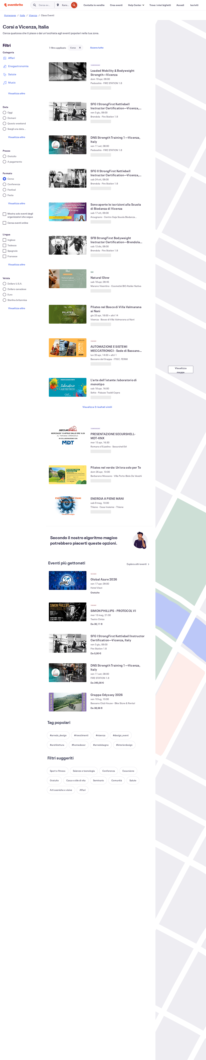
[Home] (13, 5)
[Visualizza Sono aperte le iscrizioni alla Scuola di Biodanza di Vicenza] (67, 211)
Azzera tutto (97, 47)
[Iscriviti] (194, 5)
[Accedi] (180, 5)
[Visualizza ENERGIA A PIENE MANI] (67, 505)
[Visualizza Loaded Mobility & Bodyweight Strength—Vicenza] (67, 71)
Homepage (10, 15)
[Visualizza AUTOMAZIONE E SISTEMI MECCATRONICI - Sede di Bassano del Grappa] (67, 347)
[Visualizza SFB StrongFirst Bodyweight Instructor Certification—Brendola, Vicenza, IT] (67, 245)
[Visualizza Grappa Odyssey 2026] (67, 702)
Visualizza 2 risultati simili (97, 406)
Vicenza (33, 15)
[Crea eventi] (116, 5)
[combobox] (65, 5)
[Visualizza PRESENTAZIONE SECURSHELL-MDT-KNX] (67, 435)
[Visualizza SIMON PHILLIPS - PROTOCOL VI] (67, 611)
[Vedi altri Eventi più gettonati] (138, 564)
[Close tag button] (80, 48)
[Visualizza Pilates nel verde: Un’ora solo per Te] (67, 474)
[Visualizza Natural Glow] (67, 278)
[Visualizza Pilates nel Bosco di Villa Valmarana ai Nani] (67, 314)
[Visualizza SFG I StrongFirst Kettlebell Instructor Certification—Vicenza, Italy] (67, 111)
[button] (136, 5)
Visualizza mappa (181, 369)
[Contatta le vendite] (94, 5)
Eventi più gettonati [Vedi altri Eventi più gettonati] (66, 563)
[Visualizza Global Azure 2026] (67, 580)
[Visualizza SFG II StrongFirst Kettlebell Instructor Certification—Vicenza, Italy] (67, 178)
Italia (22, 15)
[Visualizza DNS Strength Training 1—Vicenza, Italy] (67, 144)
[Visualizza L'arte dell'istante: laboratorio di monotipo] (67, 387)
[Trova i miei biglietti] (160, 5)
